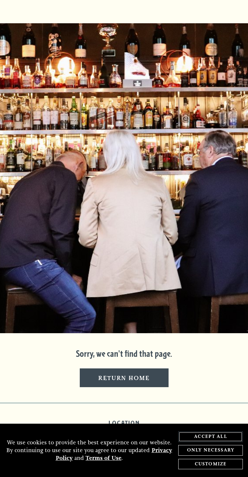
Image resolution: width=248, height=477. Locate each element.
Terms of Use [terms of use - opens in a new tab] (103, 458)
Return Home (124, 378)
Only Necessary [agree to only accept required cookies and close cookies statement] (210, 451)
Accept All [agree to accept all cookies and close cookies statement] (210, 437)
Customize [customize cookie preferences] (210, 464)
